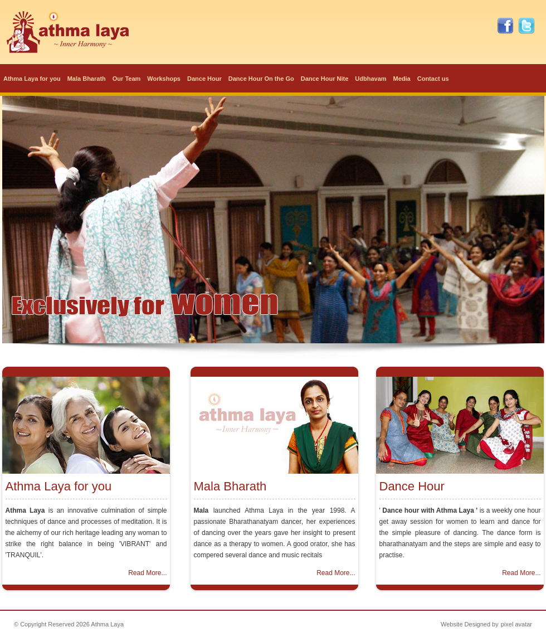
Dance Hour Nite (325, 78)
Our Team (127, 78)
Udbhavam (370, 78)
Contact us (433, 78)
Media (402, 78)
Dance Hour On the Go (261, 78)
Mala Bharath (86, 78)
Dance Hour (204, 78)
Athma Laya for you (32, 78)
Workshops (164, 78)
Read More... (147, 573)
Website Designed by (470, 624)
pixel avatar (516, 624)
